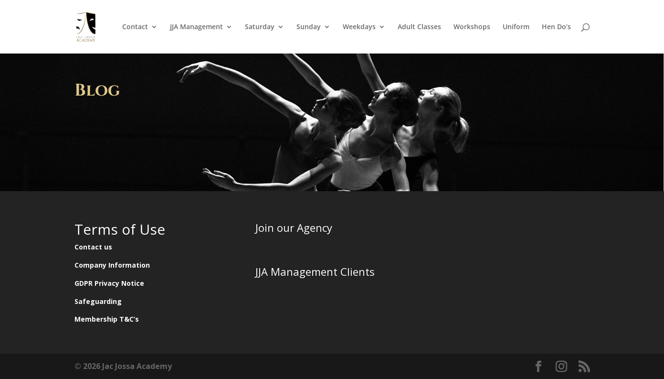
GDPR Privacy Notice (109, 283)
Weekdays (359, 27)
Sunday (308, 27)
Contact (135, 27)
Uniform (516, 27)
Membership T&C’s (106, 319)
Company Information (112, 265)
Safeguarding (98, 301)
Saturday (259, 27)
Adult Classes (419, 27)
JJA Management (196, 27)
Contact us (93, 246)
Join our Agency (293, 227)
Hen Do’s (556, 27)
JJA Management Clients (315, 271)
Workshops (471, 27)
